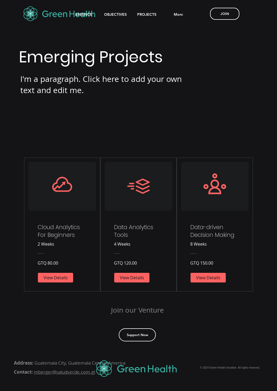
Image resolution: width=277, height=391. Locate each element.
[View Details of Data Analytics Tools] (132, 278)
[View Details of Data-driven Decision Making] (208, 278)
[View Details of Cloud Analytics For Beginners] (55, 278)
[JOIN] (224, 14)
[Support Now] (137, 334)
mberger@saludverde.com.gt (64, 372)
